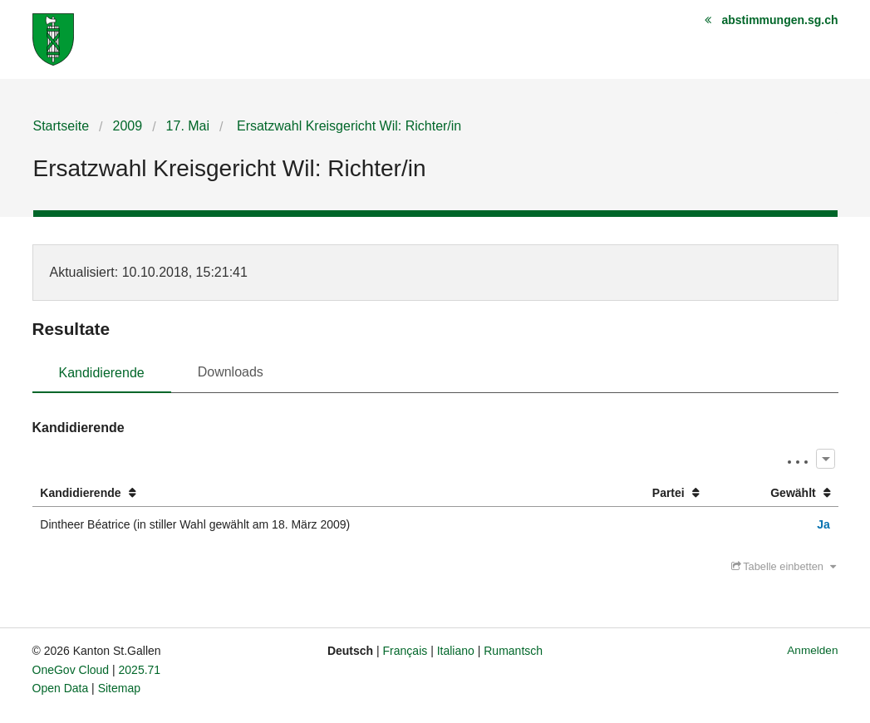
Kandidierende (102, 373)
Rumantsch (513, 650)
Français (405, 650)
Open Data (60, 688)
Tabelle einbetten (783, 566)
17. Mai (187, 126)
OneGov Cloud (71, 669)
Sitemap (119, 688)
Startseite (61, 126)
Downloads (230, 372)
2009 (128, 126)
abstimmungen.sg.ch (779, 20)
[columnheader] (315, 493)
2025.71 (140, 669)
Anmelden (812, 650)
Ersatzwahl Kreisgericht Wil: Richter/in (347, 126)
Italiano (455, 650)
